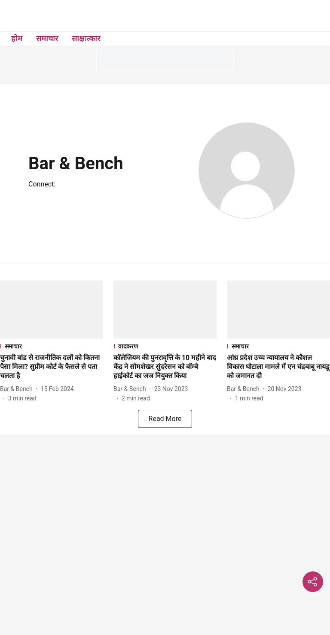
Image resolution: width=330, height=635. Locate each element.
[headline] (51, 367)
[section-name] (51, 346)
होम (16, 38)
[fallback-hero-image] (51, 310)
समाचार (47, 38)
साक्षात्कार (86, 38)
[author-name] (18, 389)
